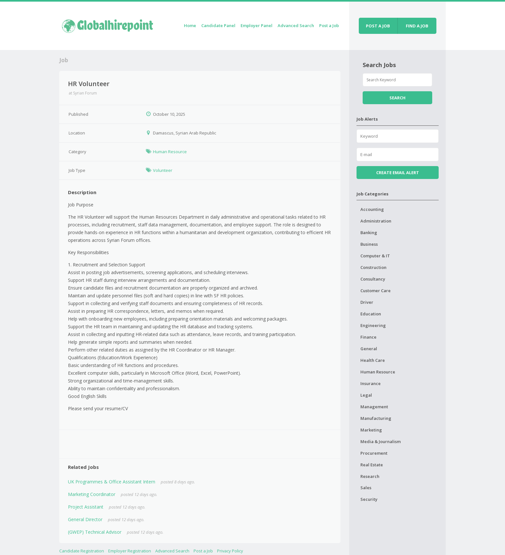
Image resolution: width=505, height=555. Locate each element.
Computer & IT (375, 256)
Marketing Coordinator (91, 494)
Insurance (370, 383)
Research (369, 476)
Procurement (373, 453)
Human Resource (170, 151)
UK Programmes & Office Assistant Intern (111, 482)
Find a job (417, 26)
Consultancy (372, 279)
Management (374, 407)
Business (369, 244)
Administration (375, 221)
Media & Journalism (380, 441)
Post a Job (329, 25)
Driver (366, 302)
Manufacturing (375, 418)
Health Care (372, 360)
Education (370, 314)
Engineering (373, 325)
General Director (85, 519)
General (368, 349)
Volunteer (162, 170)
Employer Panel (256, 25)
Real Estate (371, 465)
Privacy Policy (230, 551)
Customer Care (375, 290)
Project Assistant (85, 507)
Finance (368, 337)
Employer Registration (129, 551)
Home (190, 25)
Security (368, 499)
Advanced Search (296, 25)
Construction (373, 267)
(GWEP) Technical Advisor (94, 532)
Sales (365, 488)
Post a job (378, 26)
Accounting (372, 209)
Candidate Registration (81, 551)
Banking (368, 232)
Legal (366, 395)
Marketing (371, 430)
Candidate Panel (218, 25)
